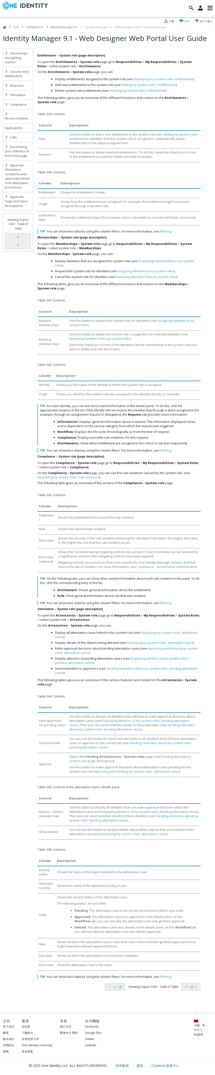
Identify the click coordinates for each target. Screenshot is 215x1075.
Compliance (16, 104)
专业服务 (27, 1051)
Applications (14, 128)
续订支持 (65, 1026)
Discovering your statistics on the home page (17, 151)
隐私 (140, 1065)
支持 (16, 27)
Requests (14, 85)
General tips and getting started (16, 57)
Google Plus (93, 1033)
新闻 (6, 1051)
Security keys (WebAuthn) (17, 73)
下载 (171, 21)
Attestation (15, 95)
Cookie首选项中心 (165, 1065)
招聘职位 (8, 1045)
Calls (11, 137)
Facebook (91, 1026)
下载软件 (27, 1033)
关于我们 (8, 1026)
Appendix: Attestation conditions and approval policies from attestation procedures (17, 176)
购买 (6, 1033)
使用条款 (122, 1065)
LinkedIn (90, 1045)
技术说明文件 (35, 27)
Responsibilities (16, 116)
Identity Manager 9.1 (64, 27)
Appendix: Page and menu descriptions (16, 201)
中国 (199, 1025)
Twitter (89, 1039)
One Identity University (37, 1045)
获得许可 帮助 (69, 1033)
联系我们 (8, 1039)
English (198, 1034)
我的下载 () (205, 21)
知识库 (26, 1026)
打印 (187, 21)
